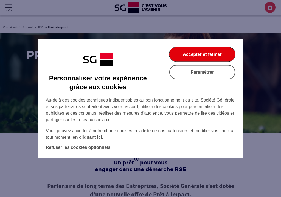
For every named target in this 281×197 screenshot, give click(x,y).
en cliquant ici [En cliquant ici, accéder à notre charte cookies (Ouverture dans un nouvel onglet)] (87, 137)
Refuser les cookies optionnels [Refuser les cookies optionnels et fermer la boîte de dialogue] (78, 147)
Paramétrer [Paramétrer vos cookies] (202, 72)
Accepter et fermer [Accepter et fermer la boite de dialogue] (202, 54)
